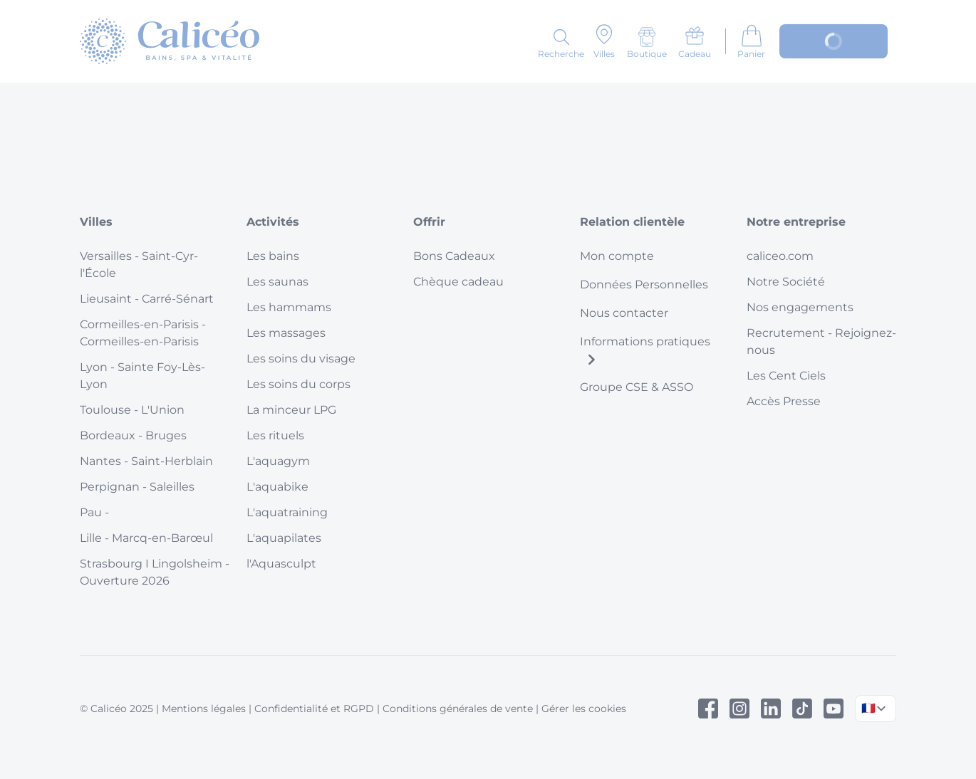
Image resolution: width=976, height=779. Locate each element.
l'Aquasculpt (281, 563)
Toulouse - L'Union (132, 410)
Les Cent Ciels (786, 375)
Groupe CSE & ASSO (636, 387)
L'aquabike (277, 486)
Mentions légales (204, 708)
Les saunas (277, 281)
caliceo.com (780, 256)
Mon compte (617, 256)
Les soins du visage (300, 358)
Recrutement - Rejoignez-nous (821, 341)
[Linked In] (771, 708)
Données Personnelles (644, 284)
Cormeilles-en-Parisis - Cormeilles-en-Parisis (143, 333)
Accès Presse (784, 401)
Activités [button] (272, 222)
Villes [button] (96, 222)
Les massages (286, 333)
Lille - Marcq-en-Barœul (146, 538)
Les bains (272, 256)
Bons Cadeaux (454, 256)
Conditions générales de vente (458, 708)
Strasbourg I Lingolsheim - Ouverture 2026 (154, 572)
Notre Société (786, 281)
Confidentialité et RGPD (314, 708)
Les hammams (288, 307)
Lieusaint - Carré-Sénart (147, 298)
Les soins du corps (298, 384)
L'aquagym (278, 461)
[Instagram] (739, 708)
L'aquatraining (287, 512)
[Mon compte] (833, 41)
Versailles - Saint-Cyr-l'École (139, 264)
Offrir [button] (429, 222)
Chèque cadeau (458, 281)
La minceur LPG (291, 410)
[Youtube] (833, 708)
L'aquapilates (283, 538)
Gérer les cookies (583, 708)
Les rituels (275, 435)
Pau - (94, 512)
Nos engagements (800, 307)
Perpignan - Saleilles (137, 486)
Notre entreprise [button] (796, 222)
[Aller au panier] (751, 41)
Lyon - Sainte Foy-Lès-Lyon (142, 375)
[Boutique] (647, 43)
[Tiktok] (802, 708)
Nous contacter (624, 313)
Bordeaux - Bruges (133, 435)
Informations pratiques (645, 350)
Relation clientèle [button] (632, 222)
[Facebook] (708, 708)
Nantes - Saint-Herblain (146, 461)
